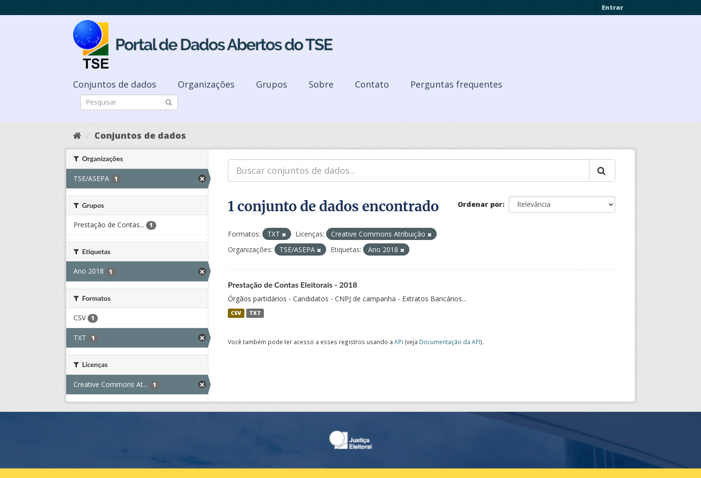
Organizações (206, 84)
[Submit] (169, 101)
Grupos (271, 84)
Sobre (321, 84)
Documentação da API (449, 342)
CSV (236, 313)
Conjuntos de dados (114, 84)
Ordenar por (480, 204)
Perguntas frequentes (456, 84)
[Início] (77, 135)
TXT (255, 313)
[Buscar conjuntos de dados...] (409, 170)
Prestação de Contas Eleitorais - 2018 (292, 284)
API (398, 342)
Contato (372, 84)
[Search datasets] (129, 102)
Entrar (612, 7)
